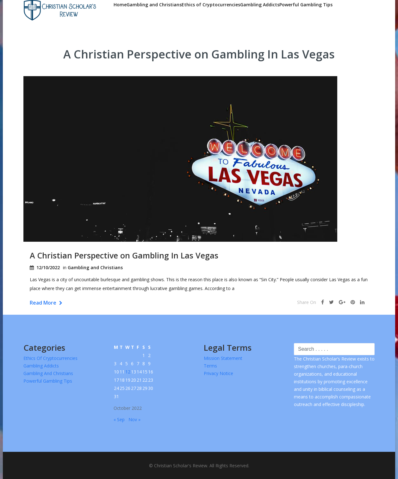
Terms (210, 366)
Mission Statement (223, 358)
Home (120, 5)
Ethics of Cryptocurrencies (211, 5)
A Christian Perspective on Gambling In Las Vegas (124, 255)
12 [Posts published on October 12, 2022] (127, 372)
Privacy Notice (218, 373)
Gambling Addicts (259, 5)
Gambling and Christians (154, 5)
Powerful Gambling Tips (306, 5)
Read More (46, 302)
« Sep (119, 419)
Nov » (134, 419)
